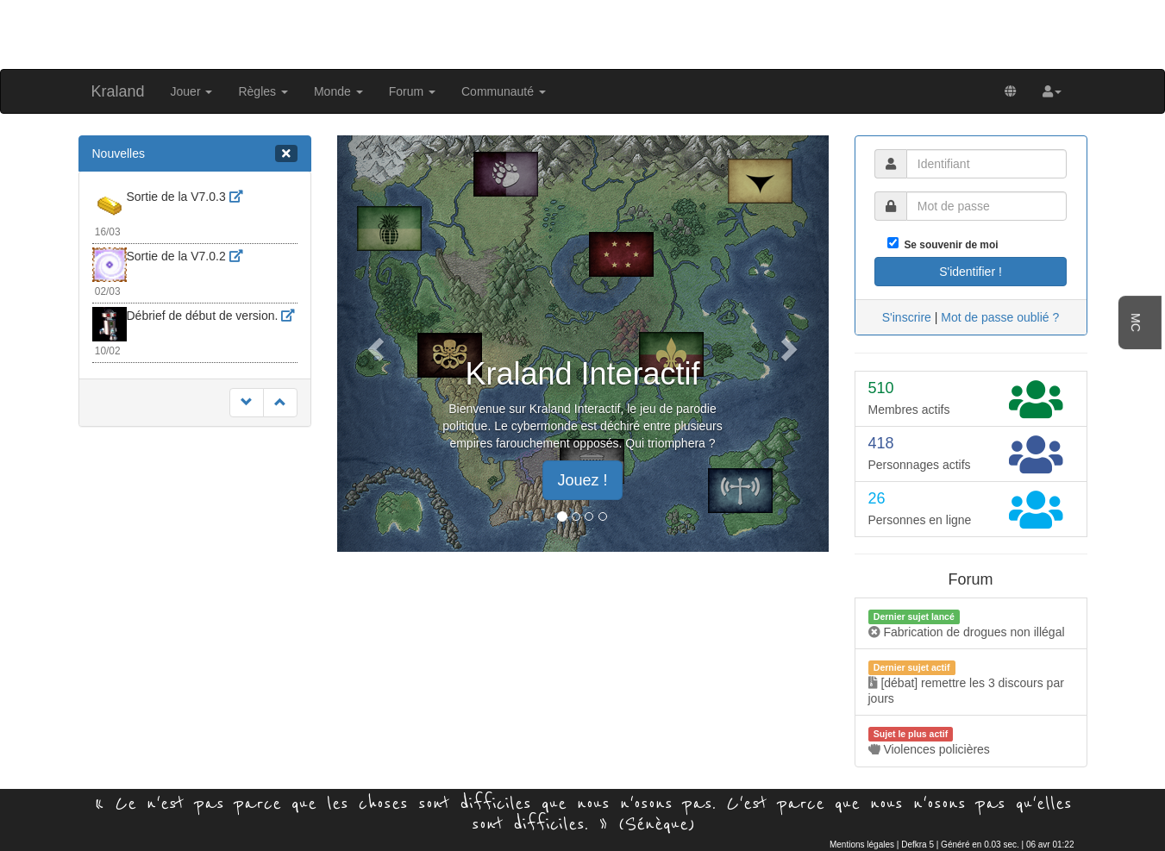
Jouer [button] (192, 91)
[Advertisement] (583, 33)
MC (1136, 322)
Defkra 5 (917, 844)
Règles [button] (262, 91)
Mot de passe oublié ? (1000, 317)
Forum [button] (412, 91)
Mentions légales (862, 844)
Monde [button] (338, 91)
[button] (1052, 91)
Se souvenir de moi (949, 245)
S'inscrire (906, 317)
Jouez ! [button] (582, 480)
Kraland (118, 91)
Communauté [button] (503, 91)
